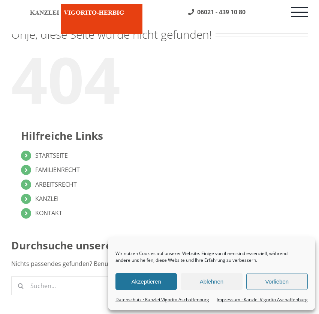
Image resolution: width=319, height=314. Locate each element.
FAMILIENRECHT (57, 170)
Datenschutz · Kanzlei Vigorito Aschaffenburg (162, 299)
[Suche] (20, 285)
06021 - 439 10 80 (217, 12)
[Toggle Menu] (299, 12)
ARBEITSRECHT (56, 184)
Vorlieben (277, 281)
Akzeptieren (146, 281)
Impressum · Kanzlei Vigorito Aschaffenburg (262, 299)
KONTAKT (48, 213)
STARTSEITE (51, 155)
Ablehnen (211, 281)
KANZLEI (46, 199)
